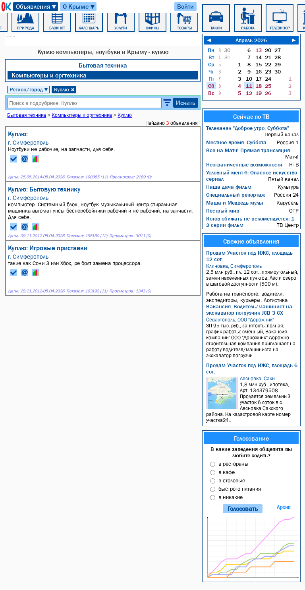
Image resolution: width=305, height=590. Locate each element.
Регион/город (29, 89)
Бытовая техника (103, 65)
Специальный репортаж (235, 195)
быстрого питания (239, 489)
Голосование (251, 438)
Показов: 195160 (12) (86, 236)
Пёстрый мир (222, 210)
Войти (185, 6)
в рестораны (233, 463)
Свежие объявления (251, 241)
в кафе (226, 472)
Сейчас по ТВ (251, 116)
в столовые (231, 480)
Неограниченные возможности (244, 164)
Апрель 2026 (251, 40)
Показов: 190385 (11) (87, 177)
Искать (185, 102)
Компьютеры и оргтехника (49, 75)
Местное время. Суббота (236, 142)
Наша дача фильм (228, 187)
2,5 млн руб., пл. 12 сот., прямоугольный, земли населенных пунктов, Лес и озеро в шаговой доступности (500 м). (252, 275)
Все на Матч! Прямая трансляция (248, 150)
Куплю (64, 89)
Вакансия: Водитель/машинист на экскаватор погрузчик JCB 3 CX (249, 309)
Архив (284, 507)
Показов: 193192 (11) (86, 291)
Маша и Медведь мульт (234, 202)
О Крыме (79, 6)
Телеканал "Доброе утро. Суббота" (247, 128)
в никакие (230, 497)
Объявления (36, 6)
